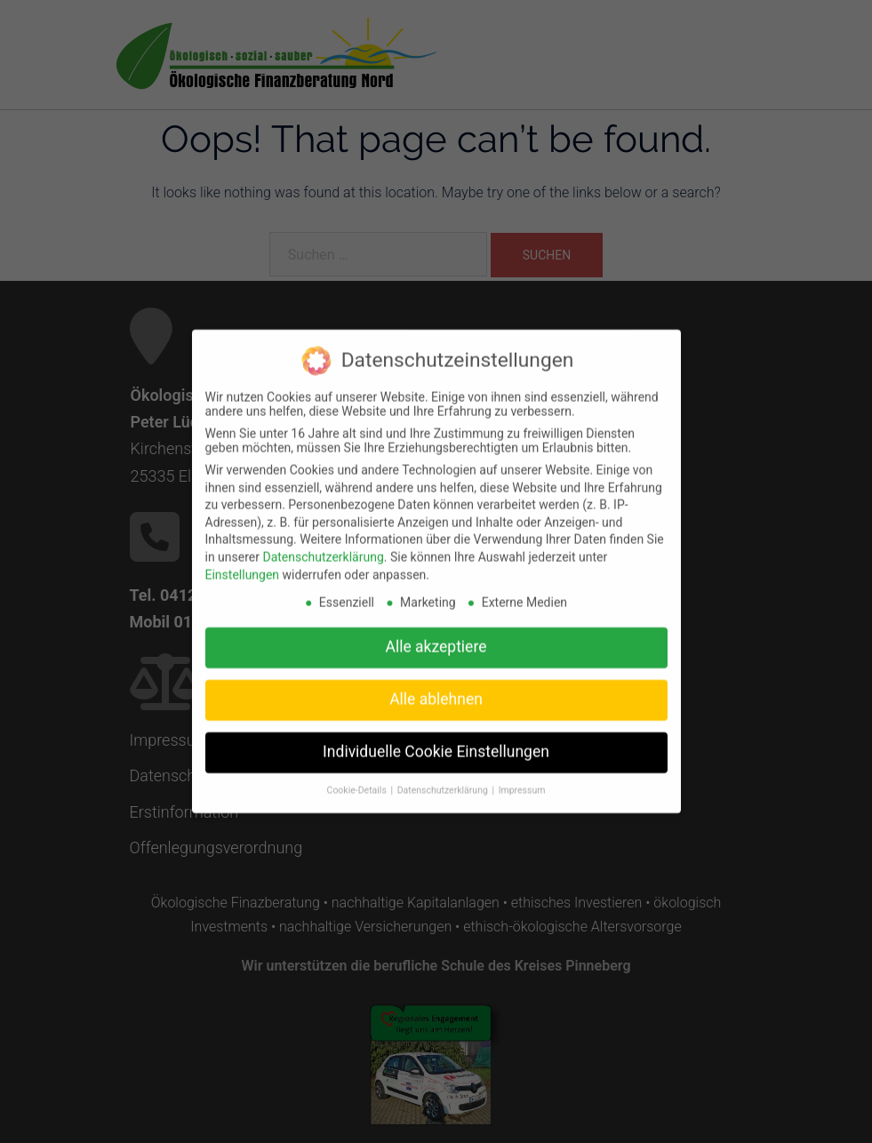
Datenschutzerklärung (322, 549)
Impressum (522, 782)
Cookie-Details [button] (358, 782)
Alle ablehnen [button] (436, 691)
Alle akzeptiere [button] (436, 639)
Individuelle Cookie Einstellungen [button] (436, 744)
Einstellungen (242, 567)
